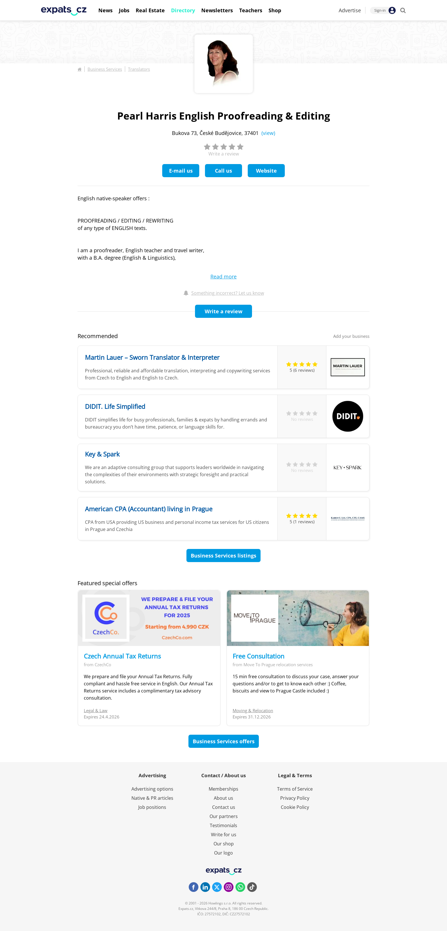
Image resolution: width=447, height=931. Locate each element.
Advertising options (152, 789)
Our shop (224, 844)
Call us (223, 170)
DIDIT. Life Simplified (115, 406)
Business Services (105, 69)
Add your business (351, 336)
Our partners (224, 816)
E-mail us (181, 170)
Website (266, 170)
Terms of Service (295, 789)
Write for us (223, 834)
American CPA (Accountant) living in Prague (148, 508)
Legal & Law (95, 710)
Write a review (223, 311)
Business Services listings (223, 555)
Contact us (223, 807)
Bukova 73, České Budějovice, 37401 (223, 133)
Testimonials (223, 825)
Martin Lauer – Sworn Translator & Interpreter (152, 357)
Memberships (223, 789)
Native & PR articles (152, 798)
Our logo (223, 853)
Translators (139, 69)
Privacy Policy (294, 798)
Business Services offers (224, 741)
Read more (223, 276)
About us (223, 798)
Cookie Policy (295, 807)
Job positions (152, 807)
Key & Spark (102, 454)
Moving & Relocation (253, 710)
